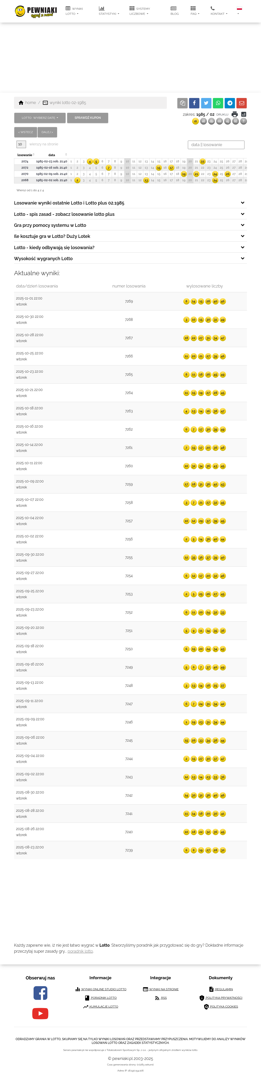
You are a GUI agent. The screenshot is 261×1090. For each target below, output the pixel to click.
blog (175, 11)
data (51, 155)
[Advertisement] (131, 58)
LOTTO (39, 118)
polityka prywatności (220, 998)
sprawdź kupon (88, 118)
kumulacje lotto (100, 1007)
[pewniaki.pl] (36, 7)
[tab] (130, 202)
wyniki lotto (74, 11)
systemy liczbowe (139, 11)
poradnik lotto (80, 951)
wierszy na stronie (37, 144)
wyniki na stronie (161, 989)
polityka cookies (220, 1007)
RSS (160, 998)
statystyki (108, 11)
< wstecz (25, 132)
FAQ (194, 11)
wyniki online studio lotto (100, 989)
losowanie (25, 155)
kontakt (218, 11)
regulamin (220, 989)
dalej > (47, 132)
